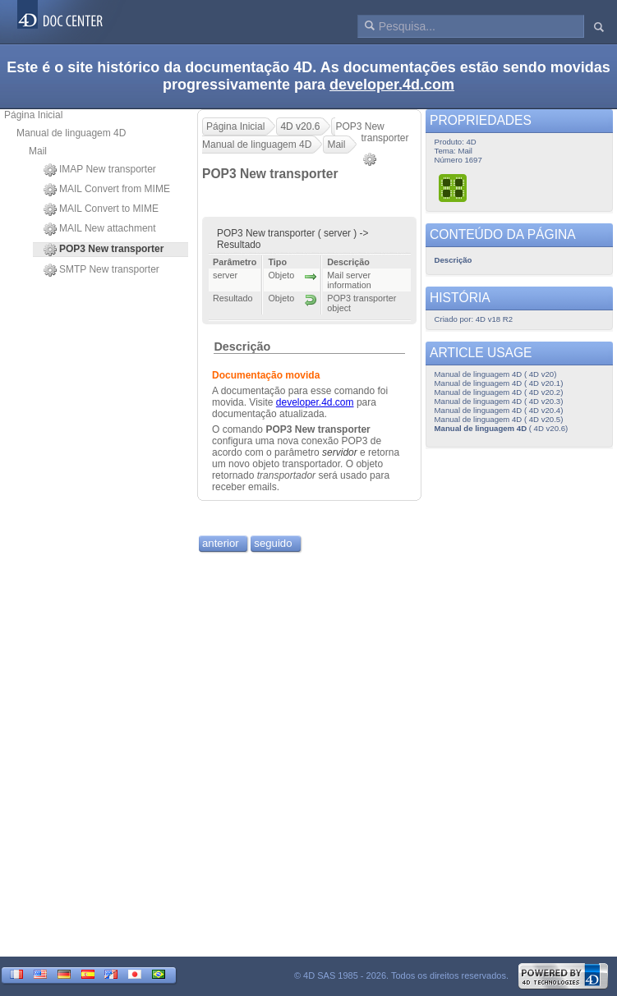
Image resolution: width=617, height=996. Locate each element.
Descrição (242, 346)
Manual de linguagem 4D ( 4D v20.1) (499, 383)
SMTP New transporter (101, 270)
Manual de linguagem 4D (71, 133)
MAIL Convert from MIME (107, 189)
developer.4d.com (391, 84)
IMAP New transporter (100, 170)
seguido (273, 543)
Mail (38, 151)
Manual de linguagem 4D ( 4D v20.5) (499, 419)
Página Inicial (33, 115)
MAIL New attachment (100, 229)
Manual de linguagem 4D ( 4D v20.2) (499, 392)
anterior (220, 543)
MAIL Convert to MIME (101, 209)
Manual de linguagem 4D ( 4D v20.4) (499, 410)
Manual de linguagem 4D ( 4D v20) (496, 374)
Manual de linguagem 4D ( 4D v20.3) (499, 401)
